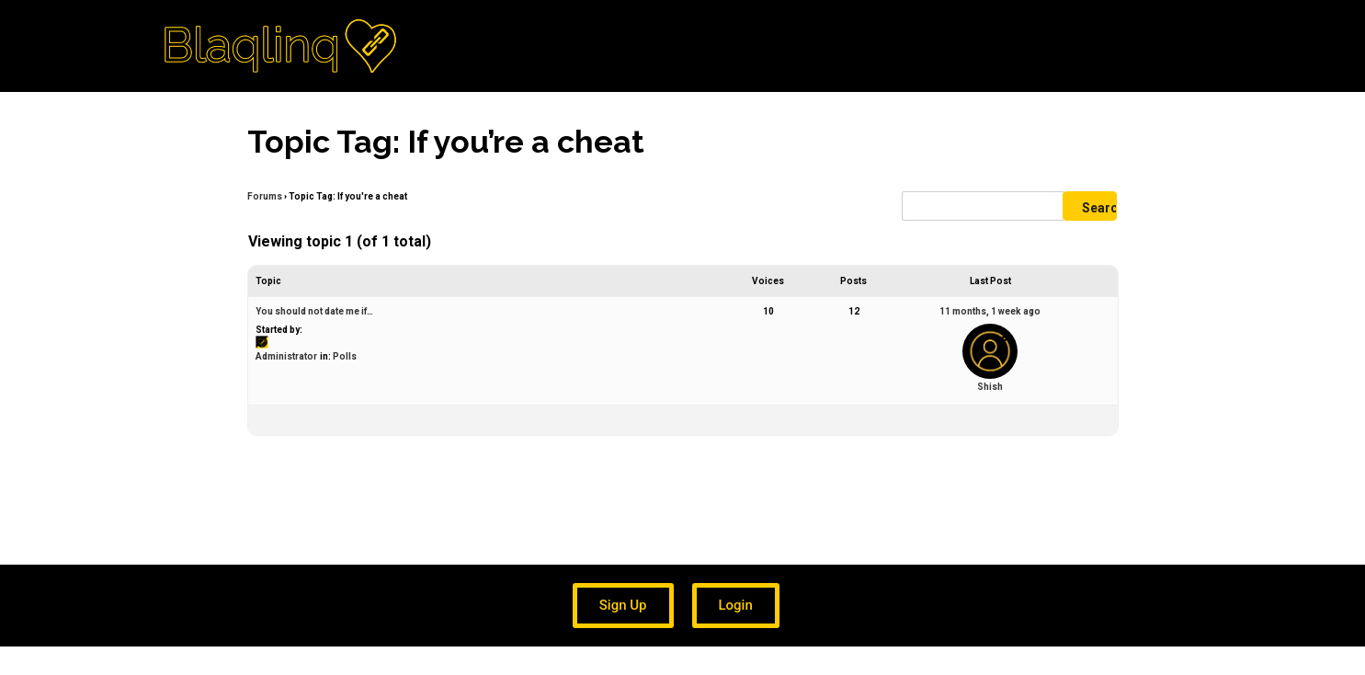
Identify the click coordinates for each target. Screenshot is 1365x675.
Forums (264, 196)
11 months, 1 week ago (990, 311)
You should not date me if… (314, 311)
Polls (345, 356)
